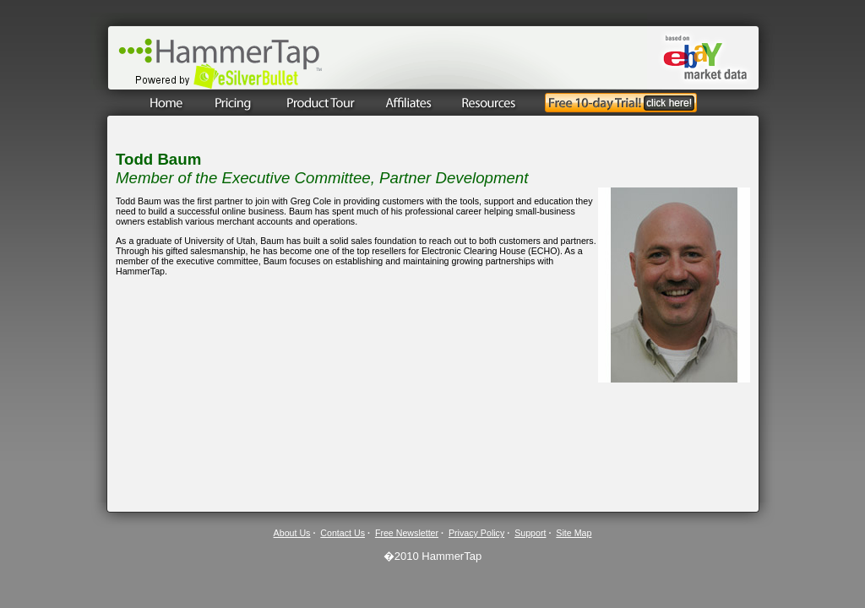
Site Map (573, 533)
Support (530, 533)
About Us (292, 533)
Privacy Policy (476, 533)
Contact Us (342, 533)
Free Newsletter (406, 533)
